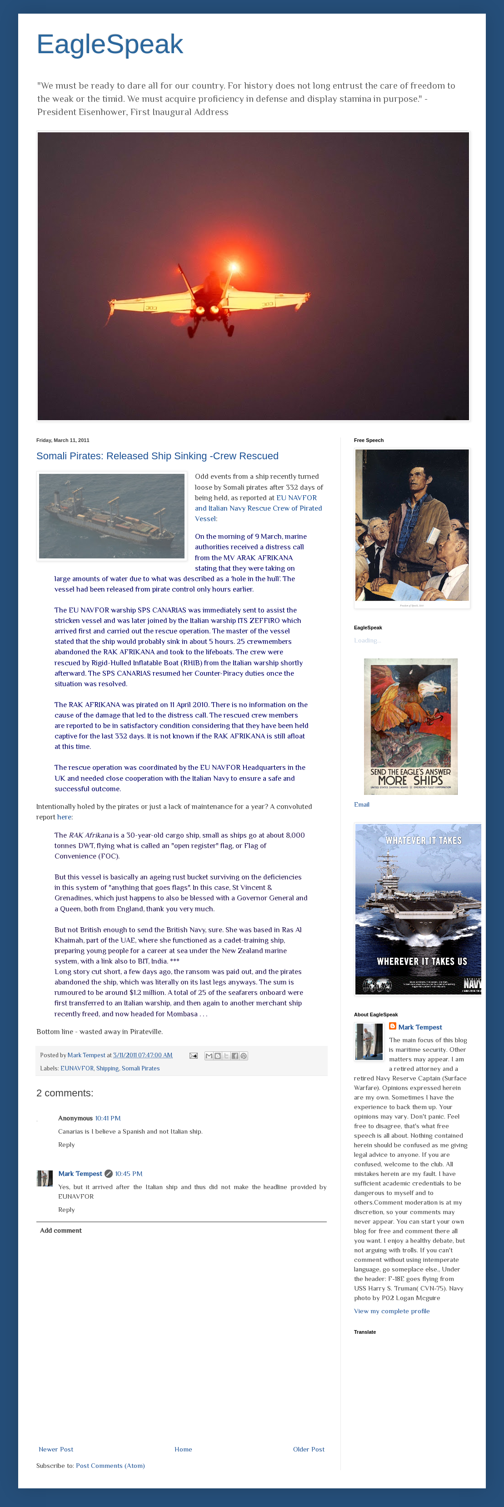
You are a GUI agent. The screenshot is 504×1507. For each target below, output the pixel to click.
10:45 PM (129, 1173)
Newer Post (56, 1449)
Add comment (60, 1230)
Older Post (308, 1449)
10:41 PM (108, 1118)
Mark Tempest (80, 1173)
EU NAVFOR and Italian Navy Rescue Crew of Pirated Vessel (258, 508)
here (64, 817)
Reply (66, 1144)
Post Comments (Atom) (110, 1465)
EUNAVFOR (77, 1068)
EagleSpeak (110, 44)
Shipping (107, 1068)
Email (361, 804)
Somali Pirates (141, 1068)
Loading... (367, 640)
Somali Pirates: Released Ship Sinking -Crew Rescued (157, 456)
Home (183, 1449)
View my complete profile (392, 1311)
